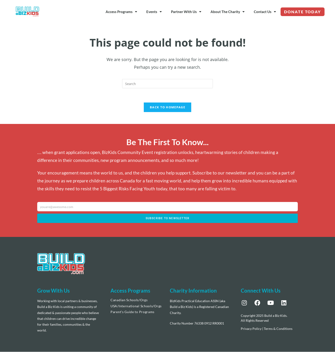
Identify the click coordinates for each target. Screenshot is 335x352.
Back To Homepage (167, 107)
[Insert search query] (167, 83)
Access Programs (121, 12)
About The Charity (228, 12)
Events (154, 12)
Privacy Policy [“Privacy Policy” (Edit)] (251, 329)
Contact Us (265, 12)
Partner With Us (186, 12)
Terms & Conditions (278, 329)
